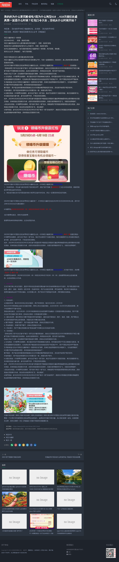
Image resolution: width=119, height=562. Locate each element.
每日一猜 (9, 440)
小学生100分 (44, 550)
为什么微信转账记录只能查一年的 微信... (102, 143)
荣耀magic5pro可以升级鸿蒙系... (100, 126)
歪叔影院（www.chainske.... (98, 114)
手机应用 (35, 4)
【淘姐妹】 (42, 32)
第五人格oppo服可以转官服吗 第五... (101, 147)
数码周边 (44, 4)
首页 (20, 4)
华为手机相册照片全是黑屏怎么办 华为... (102, 118)
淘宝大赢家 (10, 437)
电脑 (52, 4)
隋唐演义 (30, 550)
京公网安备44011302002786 (19, 553)
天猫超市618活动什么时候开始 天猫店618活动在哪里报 (64, 457)
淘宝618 (9, 435)
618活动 (60, 4)
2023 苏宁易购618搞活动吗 (11, 457)
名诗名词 (37, 550)
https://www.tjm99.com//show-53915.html (26, 426)
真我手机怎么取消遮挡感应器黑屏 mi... (101, 152)
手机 (26, 4)
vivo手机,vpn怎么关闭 (96, 135)
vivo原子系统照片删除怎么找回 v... (100, 130)
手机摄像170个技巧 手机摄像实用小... (101, 122)
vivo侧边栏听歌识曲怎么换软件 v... (100, 139)
